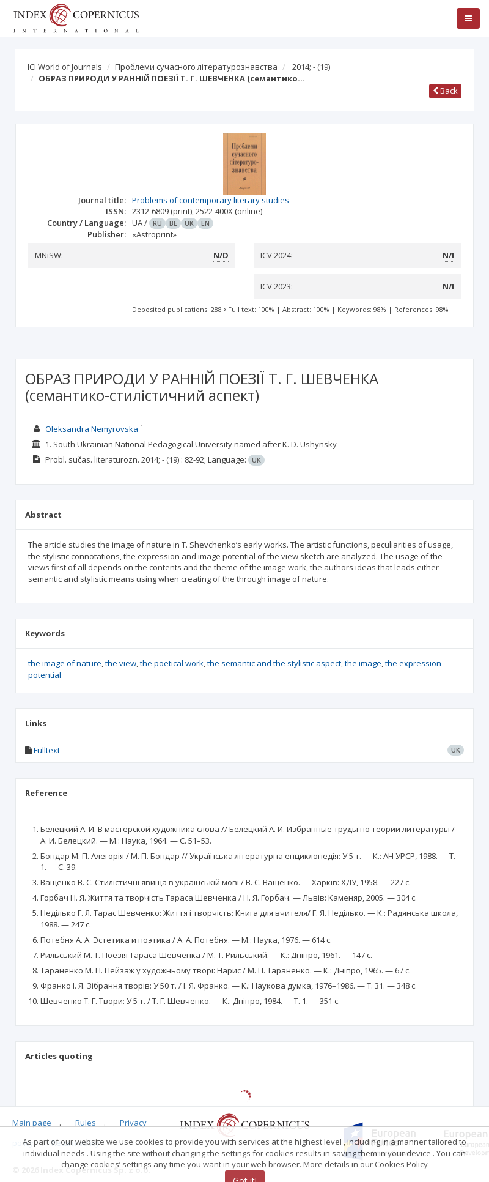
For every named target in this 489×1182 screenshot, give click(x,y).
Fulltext (47, 750)
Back (445, 90)
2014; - (311, 66)
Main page (31, 1122)
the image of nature (64, 663)
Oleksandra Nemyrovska (91, 428)
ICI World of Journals (65, 66)
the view (120, 663)
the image (363, 663)
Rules (85, 1122)
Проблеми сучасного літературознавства (196, 66)
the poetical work (172, 663)
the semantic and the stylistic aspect (274, 663)
